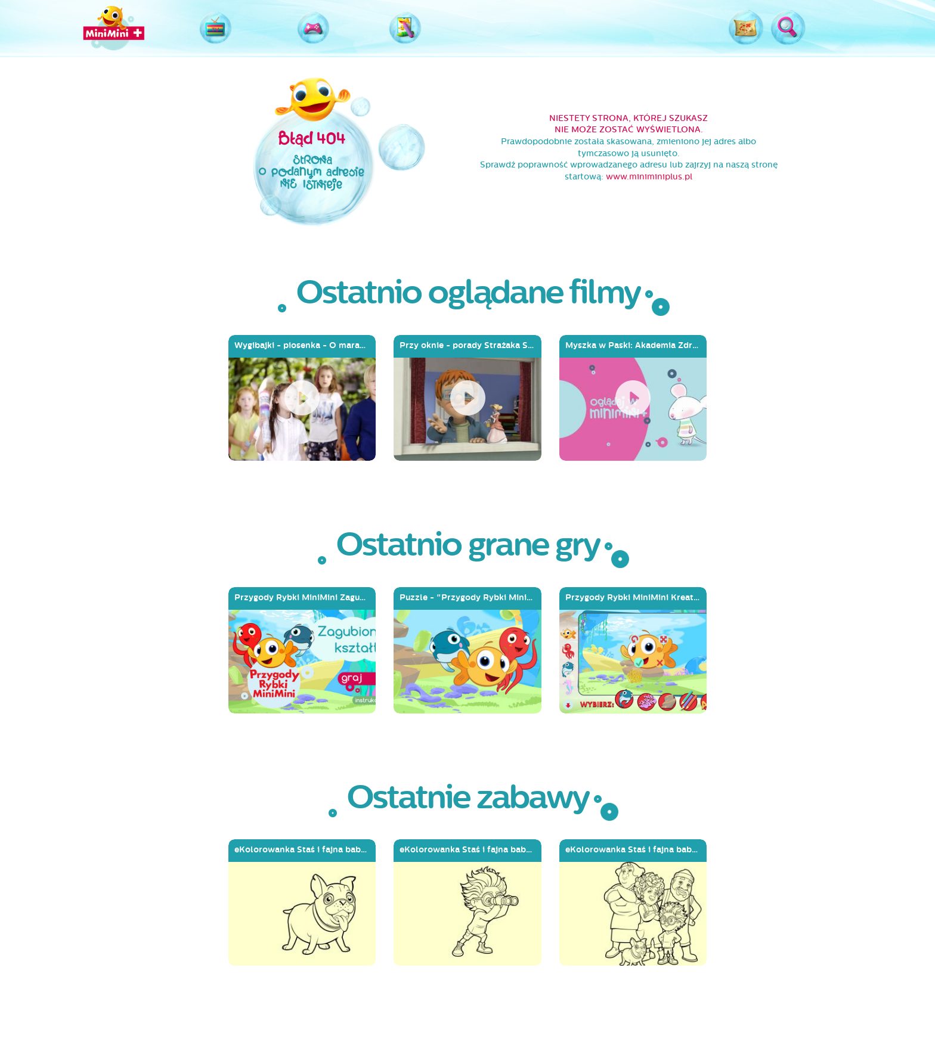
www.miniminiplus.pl (649, 177)
